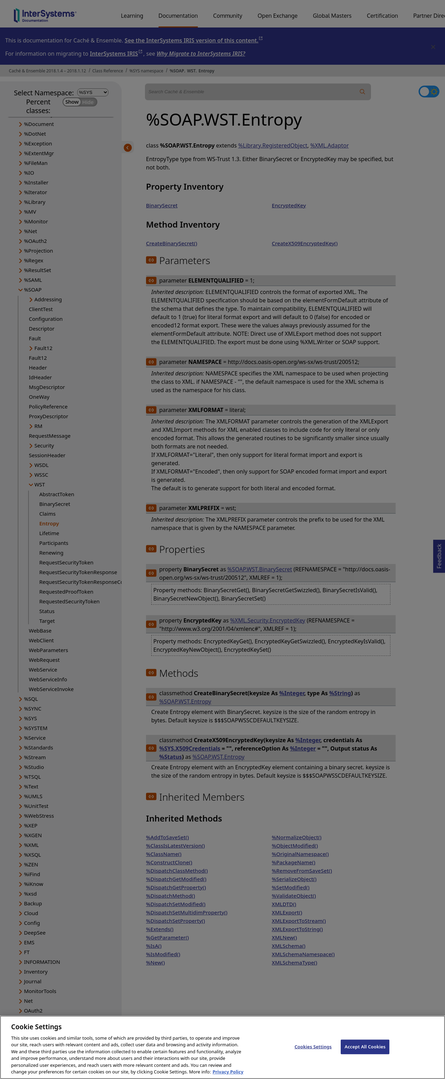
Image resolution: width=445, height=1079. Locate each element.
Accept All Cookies (365, 1053)
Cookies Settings (313, 1053)
